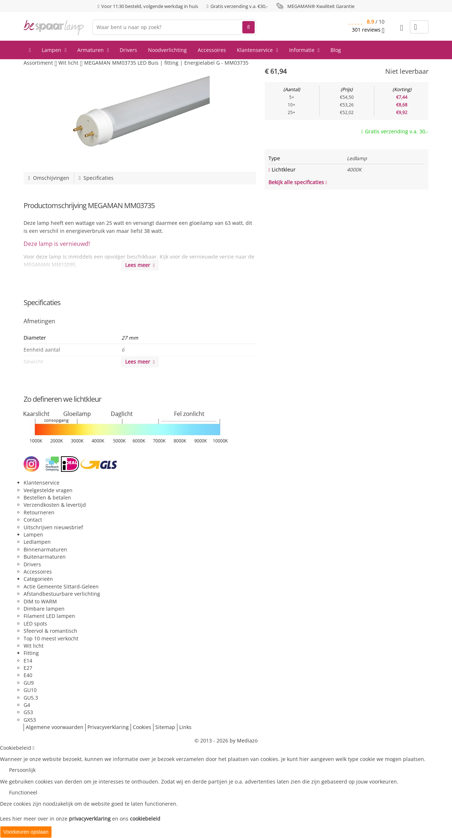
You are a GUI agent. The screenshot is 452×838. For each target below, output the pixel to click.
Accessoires (212, 49)
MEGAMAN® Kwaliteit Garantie (320, 6)
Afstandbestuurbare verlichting (62, 593)
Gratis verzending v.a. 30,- (396, 131)
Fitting (31, 652)
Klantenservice (257, 49)
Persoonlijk (22, 769)
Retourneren (39, 512)
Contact (33, 519)
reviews (368, 29)
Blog (335, 49)
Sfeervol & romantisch (50, 630)
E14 (28, 660)
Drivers (128, 49)
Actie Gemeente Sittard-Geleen (61, 586)
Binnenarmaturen (45, 549)
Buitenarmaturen (45, 556)
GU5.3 (31, 697)
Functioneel (23, 792)
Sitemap (165, 727)
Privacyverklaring (108, 727)
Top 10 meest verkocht (51, 638)
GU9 (29, 682)
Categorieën (38, 578)
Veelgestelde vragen (48, 490)
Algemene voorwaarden (54, 727)
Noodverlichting (167, 49)
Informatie (304, 49)
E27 (28, 667)
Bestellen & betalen (47, 497)
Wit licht (34, 645)
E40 (28, 675)
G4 (27, 704)
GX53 (30, 719)
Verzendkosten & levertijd (55, 504)
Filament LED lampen (49, 615)
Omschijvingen (48, 177)
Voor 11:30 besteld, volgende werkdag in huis (149, 6)
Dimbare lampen (44, 608)
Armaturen (93, 49)
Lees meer (140, 265)
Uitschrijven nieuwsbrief (53, 527)
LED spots (35, 623)
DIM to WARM (40, 601)
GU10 (30, 690)
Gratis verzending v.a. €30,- (239, 6)
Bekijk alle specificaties (297, 182)
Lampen (54, 49)
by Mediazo (244, 740)
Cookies (142, 727)
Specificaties (96, 177)
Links (185, 727)
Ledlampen (37, 541)
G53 (28, 712)
